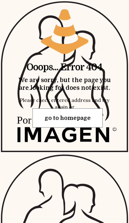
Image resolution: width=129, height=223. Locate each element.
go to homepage (68, 118)
